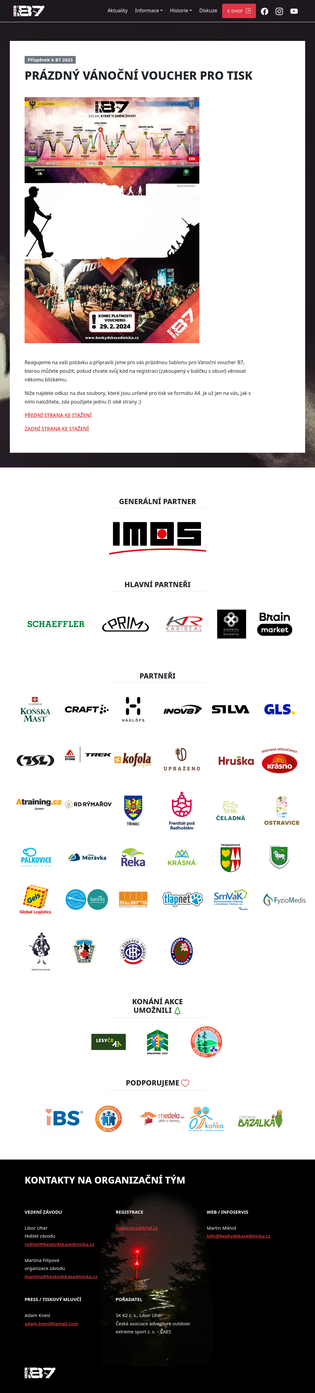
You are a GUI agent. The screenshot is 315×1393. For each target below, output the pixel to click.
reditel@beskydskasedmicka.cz (59, 1244)
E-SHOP (235, 11)
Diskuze (208, 10)
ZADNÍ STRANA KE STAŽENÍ (57, 428)
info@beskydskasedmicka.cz (238, 1236)
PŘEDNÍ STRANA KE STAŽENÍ (58, 415)
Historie (179, 10)
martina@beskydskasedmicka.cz (61, 1276)
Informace (147, 10)
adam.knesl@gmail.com (51, 1323)
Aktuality (117, 10)
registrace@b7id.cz (137, 1228)
